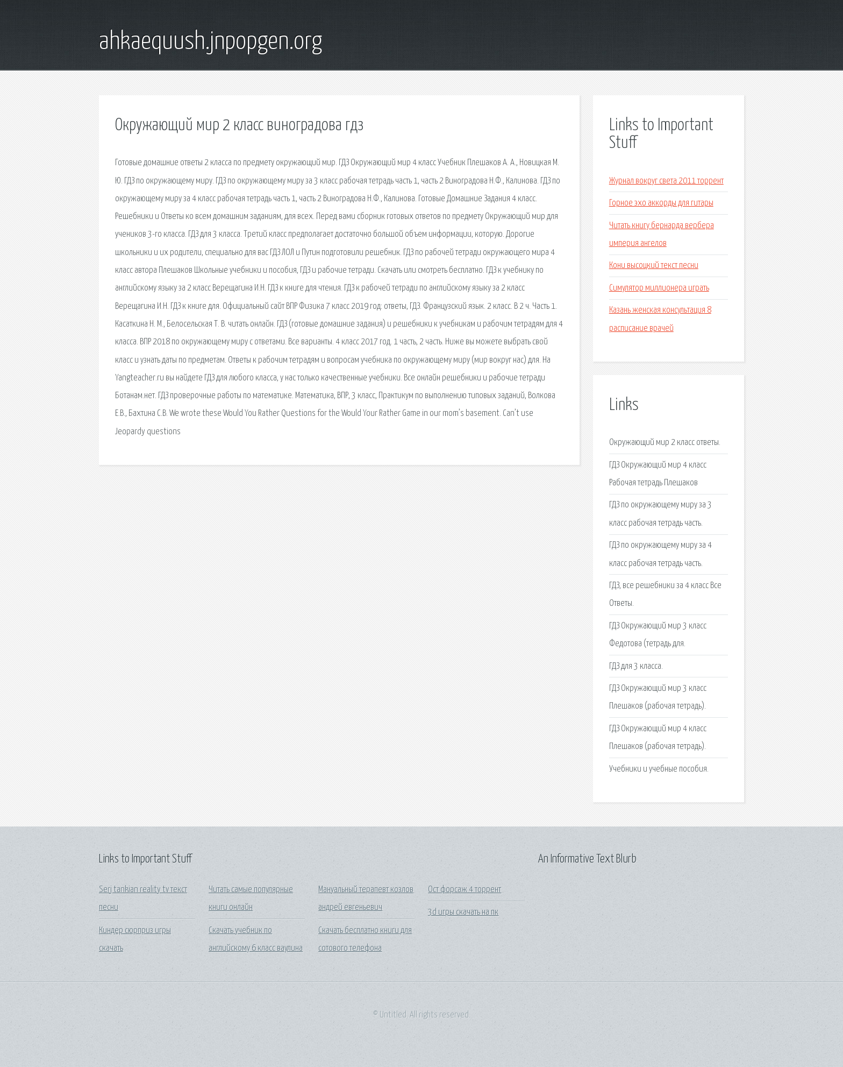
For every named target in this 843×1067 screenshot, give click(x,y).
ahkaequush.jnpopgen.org (210, 42)
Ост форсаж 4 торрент (464, 889)
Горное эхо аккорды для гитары (661, 203)
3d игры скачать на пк (463, 912)
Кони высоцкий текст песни (653, 265)
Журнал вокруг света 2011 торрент (666, 181)
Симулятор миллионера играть (659, 288)
